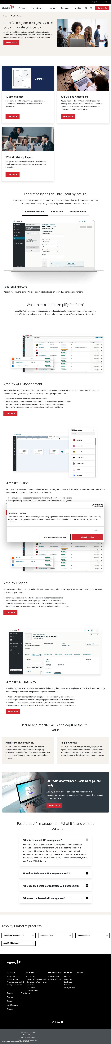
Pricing (80, 973)
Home (5, 16)
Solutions (30, 973)
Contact (9, 1001)
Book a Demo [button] (11, 43)
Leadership (68, 982)
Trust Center (25, 993)
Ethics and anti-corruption (28, 1037)
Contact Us (102, 8)
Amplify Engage (46, 935)
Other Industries (32, 990)
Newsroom (68, 979)
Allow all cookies (87, 537)
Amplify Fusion (84, 935)
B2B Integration (12, 979)
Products (22, 8)
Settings (95, 530)
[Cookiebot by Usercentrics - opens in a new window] (93, 505)
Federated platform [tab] (35, 211)
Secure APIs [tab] (57, 211)
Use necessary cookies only (55, 537)
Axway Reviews (69, 988)
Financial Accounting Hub (15, 982)
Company (68, 973)
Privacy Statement (28, 1035)
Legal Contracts (12, 1005)
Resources (65, 8)
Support (95, 2)
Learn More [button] (10, 413)
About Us (78, 8)
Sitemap (10, 1009)
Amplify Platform (13, 976)
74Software (25, 1041)
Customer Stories (54, 976)
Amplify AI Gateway (11, 943)
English (91, 8)
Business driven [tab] (78, 211)
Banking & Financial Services (36, 979)
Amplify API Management (13, 935)
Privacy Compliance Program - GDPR (28, 1040)
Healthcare (30, 985)
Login (105, 2)
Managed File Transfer (14, 985)
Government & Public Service (37, 982)
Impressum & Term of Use (28, 1032)
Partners (51, 8)
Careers (67, 985)
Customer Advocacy (55, 979)
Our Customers (36, 8)
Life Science (31, 988)
